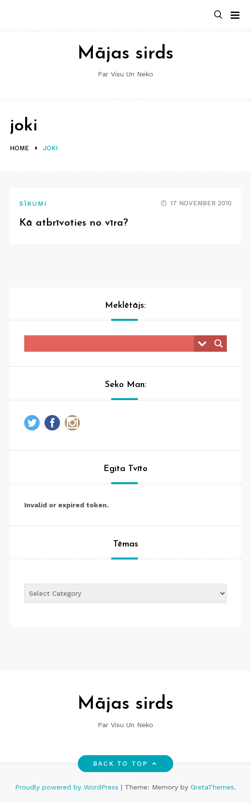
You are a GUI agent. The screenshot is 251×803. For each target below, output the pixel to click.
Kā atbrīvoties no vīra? (73, 223)
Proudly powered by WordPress (68, 787)
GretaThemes (212, 787)
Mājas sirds (125, 53)
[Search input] (111, 343)
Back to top (125, 763)
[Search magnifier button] (218, 343)
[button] (218, 15)
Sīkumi (33, 203)
